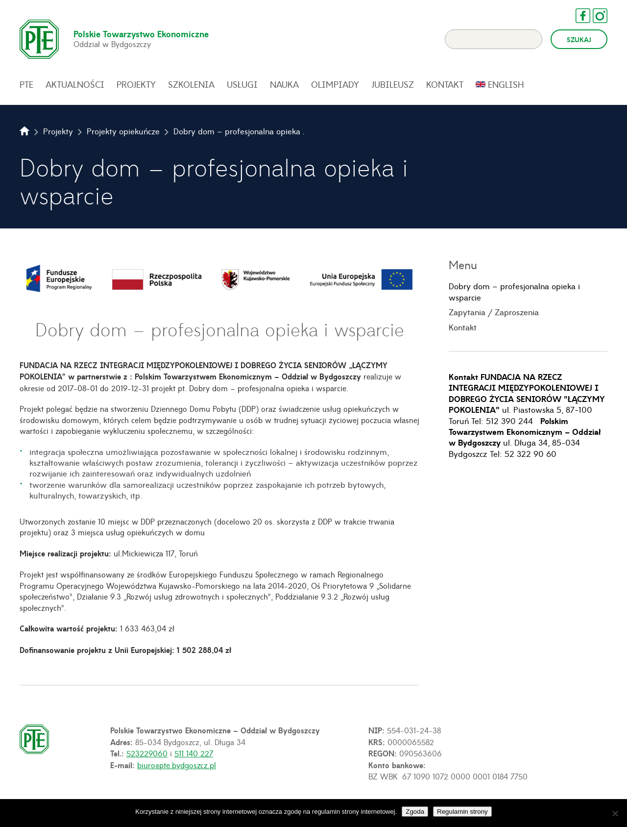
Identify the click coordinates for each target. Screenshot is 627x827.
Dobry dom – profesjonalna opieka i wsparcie (514, 291)
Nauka (284, 84)
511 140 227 (193, 753)
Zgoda (415, 811)
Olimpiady (335, 84)
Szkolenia (191, 84)
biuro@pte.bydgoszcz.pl (176, 764)
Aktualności (75, 84)
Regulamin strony (462, 811)
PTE (26, 84)
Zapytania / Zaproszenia (494, 311)
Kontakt (444, 84)
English (506, 84)
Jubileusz (392, 84)
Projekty (136, 84)
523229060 (147, 753)
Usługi (242, 84)
